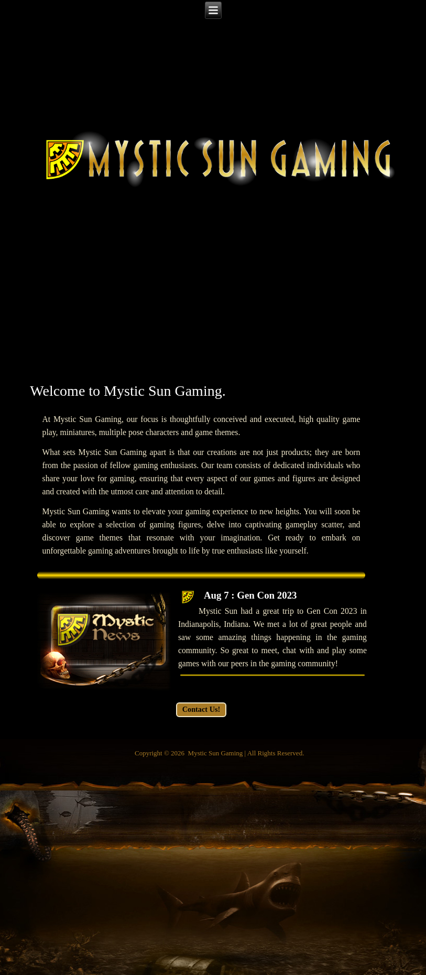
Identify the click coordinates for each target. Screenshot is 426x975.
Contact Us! (201, 709)
